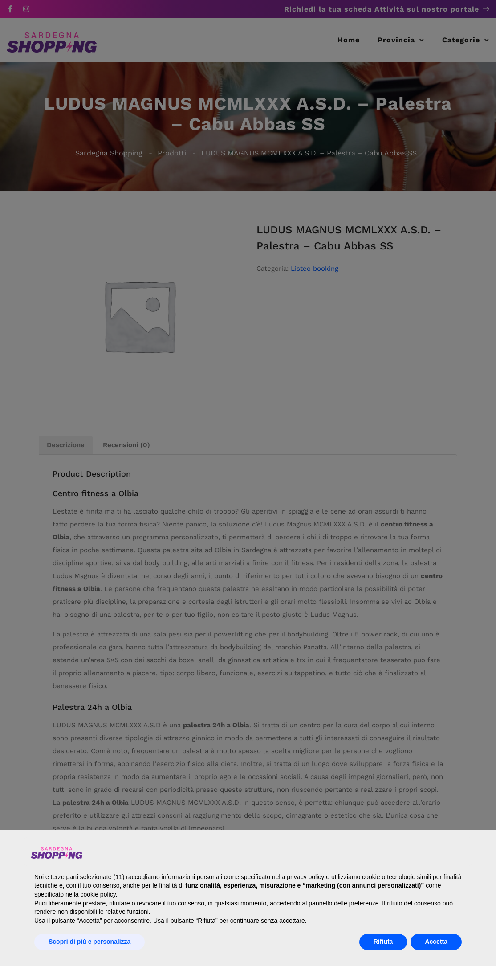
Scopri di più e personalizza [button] (89, 941)
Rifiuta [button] (383, 941)
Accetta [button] (436, 941)
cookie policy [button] (98, 894)
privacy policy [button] (305, 876)
